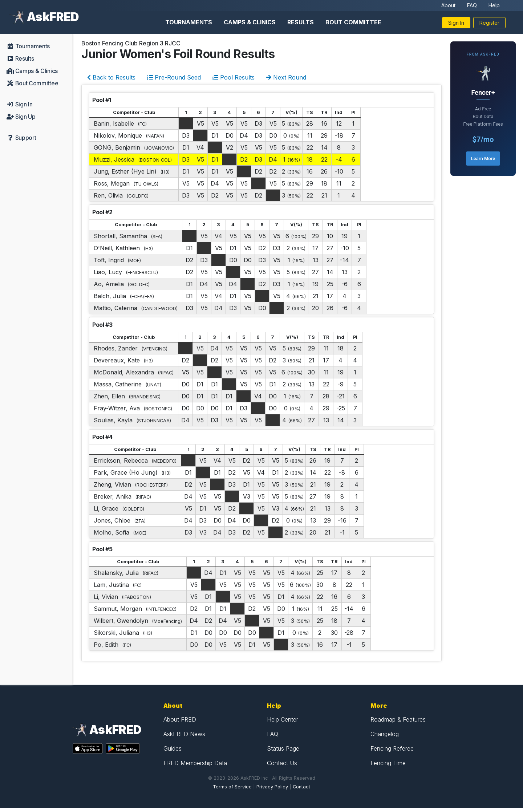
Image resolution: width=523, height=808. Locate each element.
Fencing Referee (392, 748)
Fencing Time (388, 763)
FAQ (472, 5)
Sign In (456, 23)
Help (494, 5)
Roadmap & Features (398, 719)
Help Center (282, 719)
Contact (301, 786)
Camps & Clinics (250, 22)
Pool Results (233, 77)
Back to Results (111, 77)
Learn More (483, 158)
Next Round (286, 77)
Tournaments (188, 22)
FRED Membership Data (195, 763)
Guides (172, 748)
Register (489, 23)
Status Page (283, 748)
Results (300, 22)
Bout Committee (353, 22)
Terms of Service (232, 786)
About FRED (179, 719)
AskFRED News (184, 734)
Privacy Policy (272, 786)
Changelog (384, 734)
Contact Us (282, 763)
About (448, 5)
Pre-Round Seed (174, 77)
